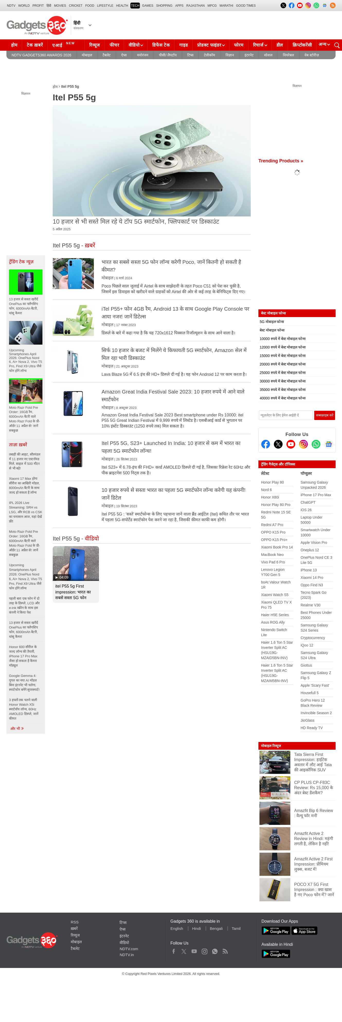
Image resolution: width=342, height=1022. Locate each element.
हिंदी (49, 5)
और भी (17, 729)
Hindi (196, 928)
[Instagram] (303, 444)
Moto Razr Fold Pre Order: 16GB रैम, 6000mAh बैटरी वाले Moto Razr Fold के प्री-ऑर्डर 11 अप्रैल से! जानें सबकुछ (24, 543)
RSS (75, 922)
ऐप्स (124, 55)
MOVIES (60, 5)
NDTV (11, 5)
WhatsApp (215, 950)
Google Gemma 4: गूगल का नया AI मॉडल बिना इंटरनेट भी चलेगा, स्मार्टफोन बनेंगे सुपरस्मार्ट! (24, 683)
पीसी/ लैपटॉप (168, 55)
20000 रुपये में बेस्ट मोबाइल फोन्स (282, 364)
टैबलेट (107, 55)
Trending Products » (280, 160)
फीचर (114, 45)
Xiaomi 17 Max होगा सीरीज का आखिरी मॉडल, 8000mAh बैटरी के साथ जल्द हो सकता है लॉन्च (24, 485)
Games (147, 5)
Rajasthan (195, 5)
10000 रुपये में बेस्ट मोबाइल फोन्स (282, 339)
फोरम (238, 45)
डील (279, 45)
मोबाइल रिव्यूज (271, 746)
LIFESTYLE (105, 5)
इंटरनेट (249, 55)
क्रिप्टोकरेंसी (302, 45)
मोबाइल (87, 55)
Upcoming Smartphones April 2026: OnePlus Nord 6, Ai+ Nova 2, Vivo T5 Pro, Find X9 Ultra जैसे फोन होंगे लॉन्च (25, 576)
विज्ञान (230, 55)
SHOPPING (164, 5)
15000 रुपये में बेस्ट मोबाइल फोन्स (282, 356)
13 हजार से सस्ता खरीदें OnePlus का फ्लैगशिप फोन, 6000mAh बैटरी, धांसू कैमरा (23, 630)
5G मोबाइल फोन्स (272, 322)
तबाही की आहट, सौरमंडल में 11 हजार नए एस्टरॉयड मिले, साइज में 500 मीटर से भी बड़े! (24, 461)
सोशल (268, 55)
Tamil (236, 928)
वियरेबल (288, 55)
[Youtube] (290, 444)
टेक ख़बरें (35, 45)
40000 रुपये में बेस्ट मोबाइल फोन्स (282, 398)
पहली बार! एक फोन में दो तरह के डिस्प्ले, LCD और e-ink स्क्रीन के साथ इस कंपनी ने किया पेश (24, 605)
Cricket (76, 5)
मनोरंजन (142, 55)
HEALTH (122, 5)
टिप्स (190, 55)
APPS (179, 5)
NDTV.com (129, 949)
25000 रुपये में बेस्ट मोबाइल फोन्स (282, 373)
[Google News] (328, 444)
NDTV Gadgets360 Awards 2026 (41, 55)
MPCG (212, 5)
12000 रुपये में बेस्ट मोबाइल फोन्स (282, 347)
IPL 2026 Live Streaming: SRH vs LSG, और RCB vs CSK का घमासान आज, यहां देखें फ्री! (25, 512)
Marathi (226, 5)
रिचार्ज (258, 45)
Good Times (246, 5)
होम (14, 45)
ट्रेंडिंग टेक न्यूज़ (21, 261)
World (24, 5)
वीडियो (134, 45)
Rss (225, 950)
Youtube (194, 950)
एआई (64, 44)
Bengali (216, 928)
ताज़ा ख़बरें (18, 444)
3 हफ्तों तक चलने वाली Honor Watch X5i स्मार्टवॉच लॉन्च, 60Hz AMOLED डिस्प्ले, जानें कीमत (23, 709)
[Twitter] (278, 444)
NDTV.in (127, 955)
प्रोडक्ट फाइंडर (209, 45)
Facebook (173, 950)
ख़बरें (74, 928)
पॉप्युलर (306, 473)
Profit (38, 5)
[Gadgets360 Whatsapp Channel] (316, 444)
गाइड (183, 45)
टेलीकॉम (209, 55)
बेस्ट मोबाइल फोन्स (272, 330)
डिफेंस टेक (161, 45)
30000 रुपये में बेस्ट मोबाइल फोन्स (282, 381)
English (176, 928)
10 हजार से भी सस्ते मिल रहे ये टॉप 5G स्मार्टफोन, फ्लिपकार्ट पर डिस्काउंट (136, 221)
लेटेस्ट (265, 473)
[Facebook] (265, 444)
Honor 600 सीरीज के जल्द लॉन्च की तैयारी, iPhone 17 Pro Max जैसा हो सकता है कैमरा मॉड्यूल (23, 656)
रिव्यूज (94, 45)
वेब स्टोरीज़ (311, 55)
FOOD (89, 5)
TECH (135, 5)
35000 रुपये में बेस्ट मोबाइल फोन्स (282, 390)
